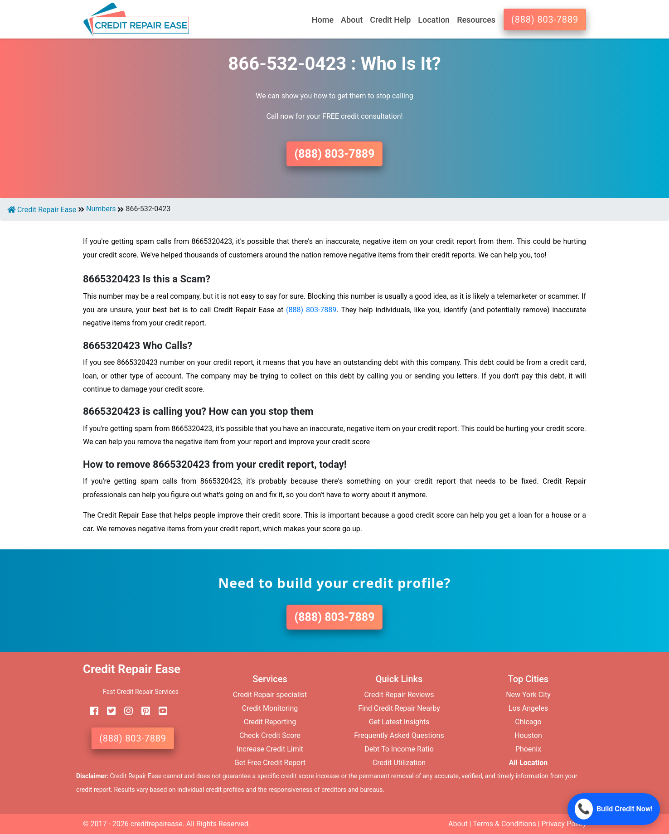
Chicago (528, 722)
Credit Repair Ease (41, 209)
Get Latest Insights (399, 722)
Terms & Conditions (504, 823)
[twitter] (108, 711)
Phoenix (528, 749)
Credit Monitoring (270, 708)
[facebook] (90, 711)
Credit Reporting (270, 722)
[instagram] (125, 711)
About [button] (352, 19)
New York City (528, 694)
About (458, 823)
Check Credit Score (270, 735)
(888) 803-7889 (544, 19)
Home (323, 19)
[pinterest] (142, 711)
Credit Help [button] (390, 19)
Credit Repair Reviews (399, 694)
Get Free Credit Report (269, 762)
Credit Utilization (399, 762)
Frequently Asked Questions (399, 735)
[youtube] (159, 711)
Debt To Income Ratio (399, 749)
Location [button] (434, 19)
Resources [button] (476, 19)
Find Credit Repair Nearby (399, 708)
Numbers (101, 208)
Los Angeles (528, 708)
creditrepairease (157, 823)
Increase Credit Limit (270, 749)
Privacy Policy (564, 823)
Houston (528, 735)
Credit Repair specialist (270, 694)
